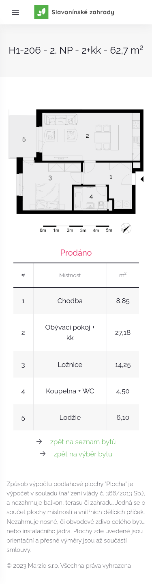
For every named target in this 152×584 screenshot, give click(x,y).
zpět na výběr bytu (83, 454)
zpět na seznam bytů (83, 442)
